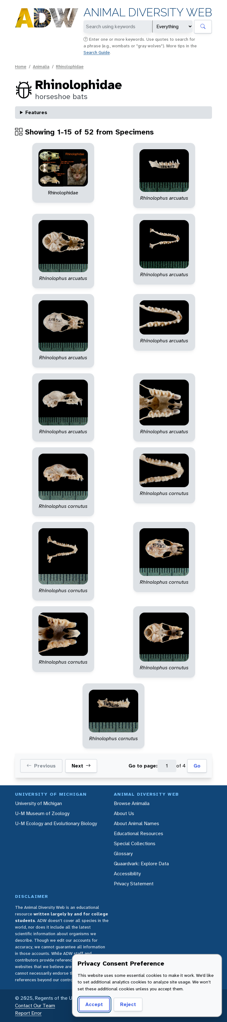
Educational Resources (138, 833)
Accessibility (127, 873)
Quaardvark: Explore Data (141, 863)
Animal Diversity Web (147, 12)
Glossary (123, 853)
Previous (41, 766)
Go (197, 765)
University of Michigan (38, 803)
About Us (124, 813)
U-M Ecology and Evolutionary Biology (56, 823)
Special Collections (134, 843)
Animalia (41, 66)
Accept (94, 1004)
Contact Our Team (35, 1005)
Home (20, 66)
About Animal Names (136, 823)
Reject (128, 1004)
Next (81, 766)
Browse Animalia (131, 803)
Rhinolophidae (69, 66)
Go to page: (143, 765)
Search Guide (96, 52)
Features (36, 112)
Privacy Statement (134, 883)
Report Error (28, 1013)
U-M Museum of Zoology (42, 813)
